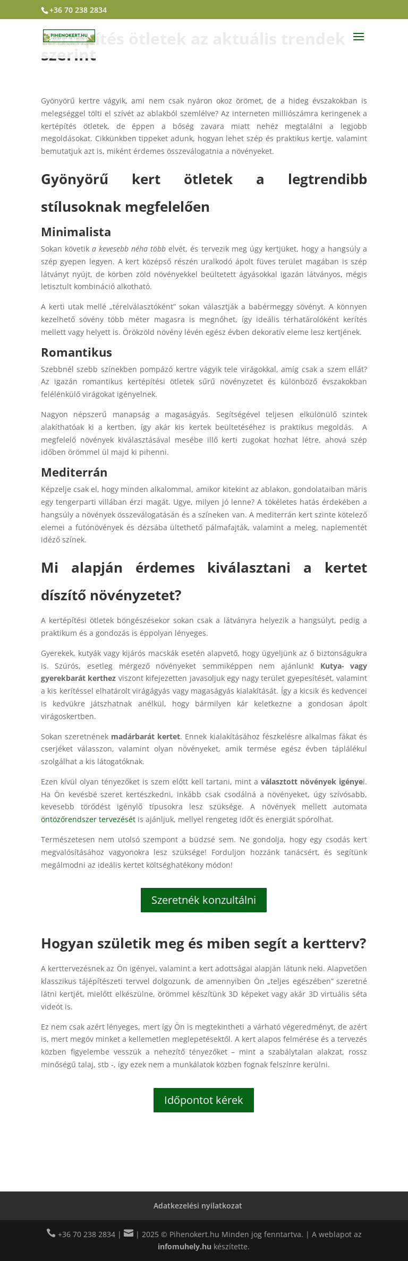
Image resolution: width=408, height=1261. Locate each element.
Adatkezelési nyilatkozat (198, 1205)
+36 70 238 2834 (78, 10)
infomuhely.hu (184, 1246)
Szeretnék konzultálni (203, 900)
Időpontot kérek (203, 1100)
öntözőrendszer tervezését (88, 819)
